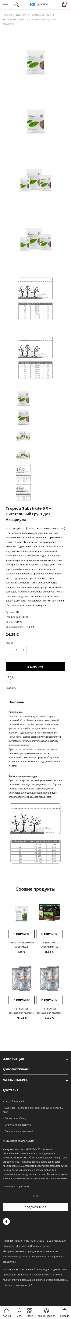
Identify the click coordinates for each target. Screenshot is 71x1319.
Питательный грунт (41, 15)
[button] (19, 1313)
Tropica (18, 621)
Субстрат (21, 15)
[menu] (5, 4)
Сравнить (11, 688)
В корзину (35, 667)
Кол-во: (10, 642)
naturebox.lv (10, 1295)
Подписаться (35, 1207)
